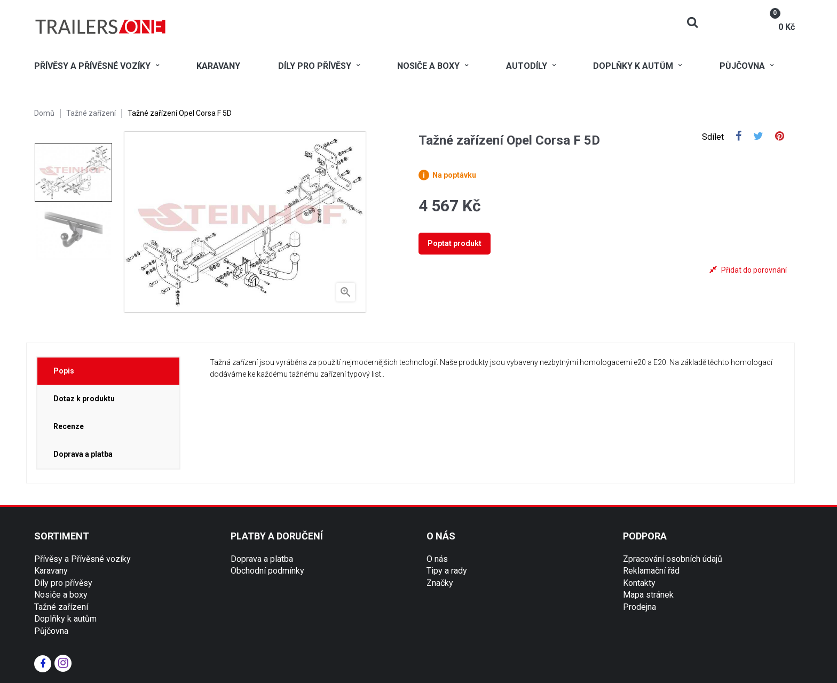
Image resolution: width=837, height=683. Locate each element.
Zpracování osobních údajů (672, 559)
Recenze (68, 426)
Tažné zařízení (61, 607)
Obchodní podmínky (267, 571)
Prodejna (639, 607)
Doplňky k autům (65, 619)
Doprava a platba (262, 559)
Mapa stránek (648, 595)
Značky (440, 583)
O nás (437, 559)
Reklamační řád (651, 571)
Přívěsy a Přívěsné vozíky (82, 559)
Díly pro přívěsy (63, 583)
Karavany (51, 571)
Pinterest (779, 137)
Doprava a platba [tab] (83, 454)
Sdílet (738, 137)
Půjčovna (51, 631)
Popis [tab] (63, 371)
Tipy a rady (447, 571)
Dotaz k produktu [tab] (84, 398)
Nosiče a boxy (61, 595)
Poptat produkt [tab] (454, 243)
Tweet (758, 137)
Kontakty (639, 583)
